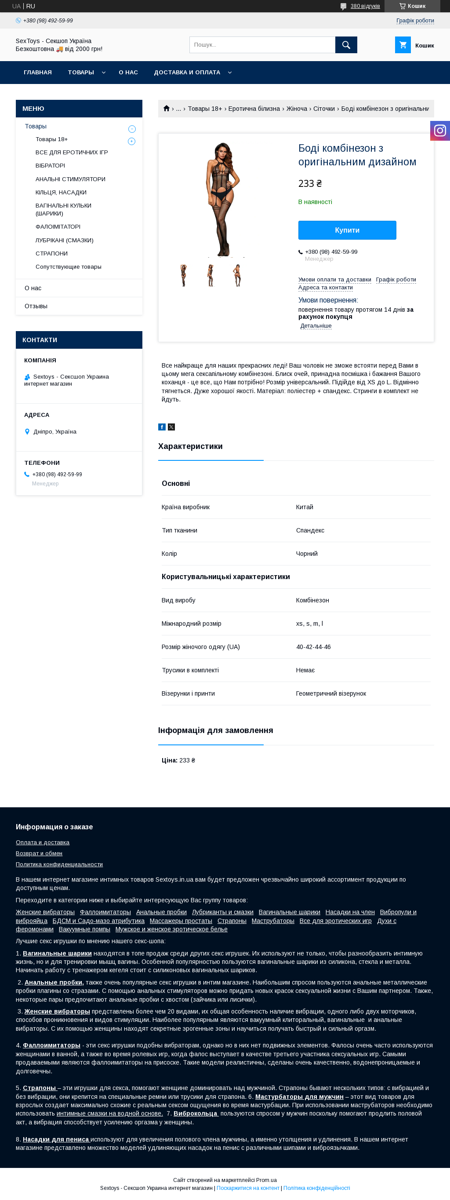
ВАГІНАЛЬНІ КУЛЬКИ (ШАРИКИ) (63, 209)
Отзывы (36, 306)
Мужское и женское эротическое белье (172, 929)
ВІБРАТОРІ (50, 165)
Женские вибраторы (45, 912)
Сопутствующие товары (69, 266)
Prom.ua (266, 1180)
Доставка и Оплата (187, 72)
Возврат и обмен (39, 853)
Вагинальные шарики (289, 912)
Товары (81, 72)
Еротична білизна (254, 108)
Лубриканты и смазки (223, 912)
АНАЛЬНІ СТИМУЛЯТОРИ (70, 179)
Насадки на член (350, 912)
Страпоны (232, 920)
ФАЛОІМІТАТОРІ (58, 226)
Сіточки (324, 108)
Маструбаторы (273, 920)
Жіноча (297, 108)
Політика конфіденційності (316, 1188)
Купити (347, 230)
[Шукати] (346, 44)
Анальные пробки (161, 912)
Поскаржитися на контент (248, 1188)
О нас (128, 72)
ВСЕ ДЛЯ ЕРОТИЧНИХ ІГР (72, 152)
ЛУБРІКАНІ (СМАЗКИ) (65, 240)
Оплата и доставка (42, 842)
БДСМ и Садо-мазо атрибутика (99, 920)
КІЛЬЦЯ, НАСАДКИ (61, 192)
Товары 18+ (205, 108)
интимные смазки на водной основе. (110, 1113)
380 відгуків (365, 6)
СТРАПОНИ (52, 253)
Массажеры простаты (181, 920)
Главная (38, 72)
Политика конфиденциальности (59, 864)
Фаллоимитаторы (105, 912)
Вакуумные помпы (84, 929)
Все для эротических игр (336, 920)
